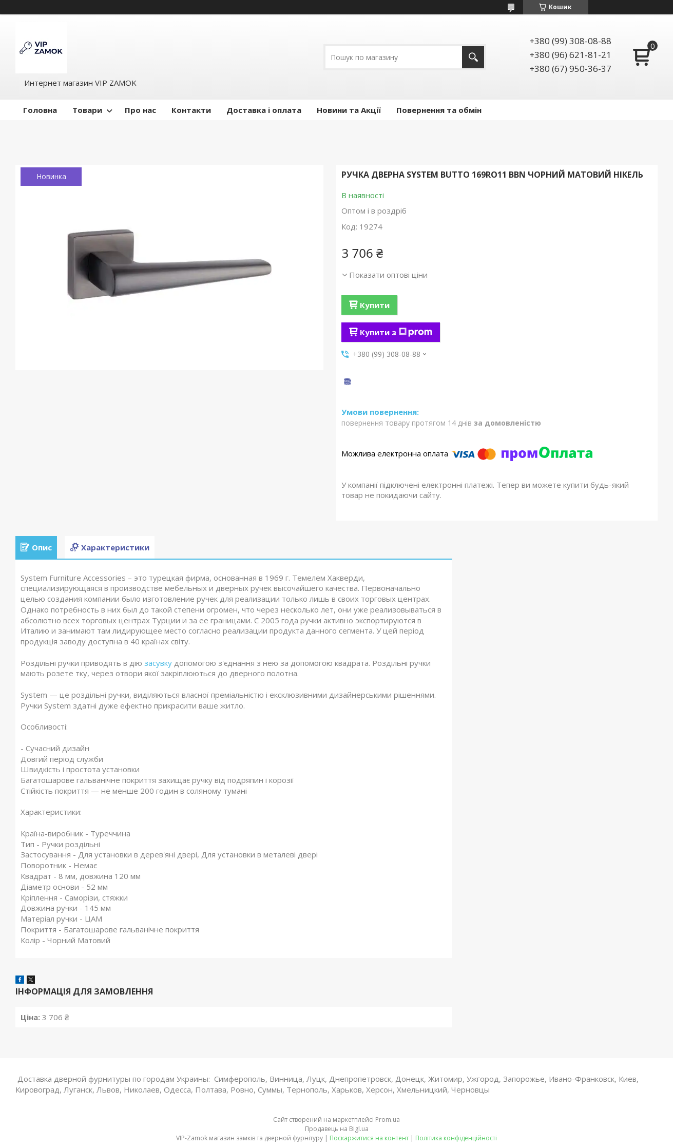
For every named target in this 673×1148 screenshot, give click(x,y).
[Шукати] (473, 57)
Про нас (140, 110)
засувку (158, 663)
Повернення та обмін (439, 110)
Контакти (191, 110)
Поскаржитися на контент (369, 1138)
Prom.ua (387, 1119)
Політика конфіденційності (456, 1138)
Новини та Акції (349, 110)
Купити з (396, 332)
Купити (375, 305)
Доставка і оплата (263, 110)
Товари (87, 110)
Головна (40, 110)
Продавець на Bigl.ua (337, 1128)
